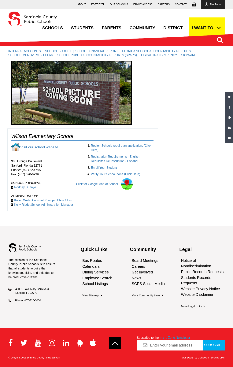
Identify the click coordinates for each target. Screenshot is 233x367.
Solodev (215, 357)
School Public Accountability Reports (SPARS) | (99, 55)
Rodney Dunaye (23, 187)
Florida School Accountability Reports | (158, 51)
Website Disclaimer (197, 294)
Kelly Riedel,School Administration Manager (42, 204)
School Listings (95, 284)
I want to (202, 27)
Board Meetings (145, 260)
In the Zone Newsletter (175, 337)
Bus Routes (92, 260)
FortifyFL (98, 4)
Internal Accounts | (26, 51)
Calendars (91, 266)
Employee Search (97, 278)
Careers (164, 4)
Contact (181, 4)
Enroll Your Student (104, 167)
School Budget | (60, 51)
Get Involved (142, 272)
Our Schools (119, 4)
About (81, 4)
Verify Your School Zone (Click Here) (115, 174)
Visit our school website (39, 147)
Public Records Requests (202, 272)
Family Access (142, 4)
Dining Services (95, 272)
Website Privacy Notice (200, 289)
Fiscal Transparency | (161, 55)
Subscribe (214, 345)
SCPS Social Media (148, 284)
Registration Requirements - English (115, 156)
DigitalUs (202, 357)
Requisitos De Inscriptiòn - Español (114, 161)
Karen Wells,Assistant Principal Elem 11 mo (42, 200)
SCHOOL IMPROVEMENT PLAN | (32, 55)
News (136, 278)
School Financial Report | (98, 51)
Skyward (188, 55)
